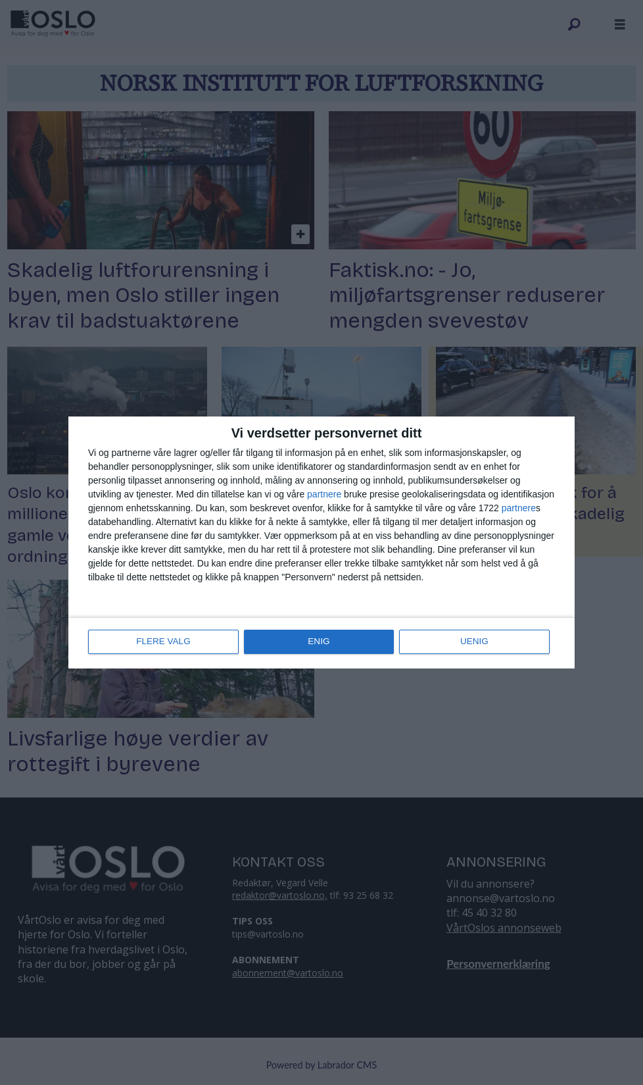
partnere (324, 494)
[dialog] (321, 543)
